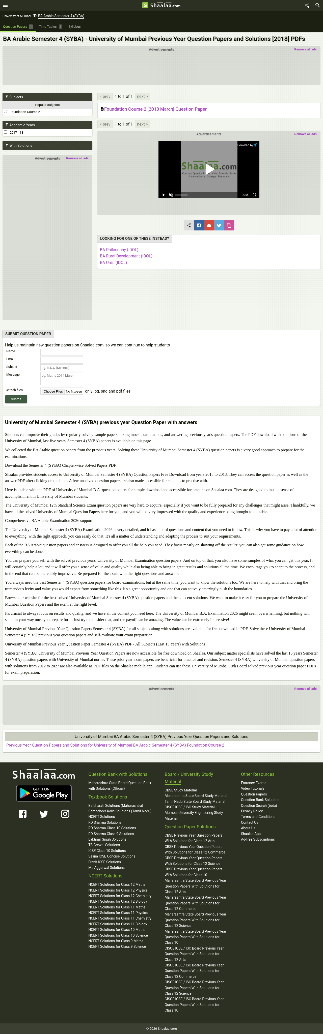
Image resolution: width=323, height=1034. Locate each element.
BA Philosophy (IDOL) (119, 249)
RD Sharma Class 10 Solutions (112, 828)
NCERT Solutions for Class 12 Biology (117, 901)
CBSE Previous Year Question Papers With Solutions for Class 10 (194, 872)
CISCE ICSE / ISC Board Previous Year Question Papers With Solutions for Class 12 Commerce (194, 971)
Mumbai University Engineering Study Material (194, 815)
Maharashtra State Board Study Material (196, 796)
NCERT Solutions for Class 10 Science (118, 935)
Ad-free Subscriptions (258, 839)
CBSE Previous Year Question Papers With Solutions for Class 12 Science (194, 861)
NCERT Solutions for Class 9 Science (117, 946)
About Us (248, 828)
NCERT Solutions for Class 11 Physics (118, 913)
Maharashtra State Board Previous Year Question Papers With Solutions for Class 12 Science (195, 920)
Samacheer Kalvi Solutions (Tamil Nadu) (119, 811)
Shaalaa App (251, 834)
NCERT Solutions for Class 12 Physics (118, 890)
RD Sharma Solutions (104, 822)
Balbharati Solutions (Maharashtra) (115, 806)
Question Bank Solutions (260, 800)
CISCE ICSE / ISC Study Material (190, 807)
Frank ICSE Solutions (104, 862)
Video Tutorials (252, 788)
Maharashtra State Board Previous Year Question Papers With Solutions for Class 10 (195, 937)
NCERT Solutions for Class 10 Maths (116, 930)
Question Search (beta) (259, 806)
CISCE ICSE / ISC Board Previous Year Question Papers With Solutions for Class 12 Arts (194, 954)
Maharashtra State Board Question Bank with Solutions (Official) (119, 785)
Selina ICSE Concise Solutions (111, 856)
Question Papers (254, 794)
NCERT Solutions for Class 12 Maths (116, 884)
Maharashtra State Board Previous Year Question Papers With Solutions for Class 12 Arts (195, 886)
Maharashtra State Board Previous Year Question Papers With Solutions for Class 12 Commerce (195, 903)
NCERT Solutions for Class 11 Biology (117, 924)
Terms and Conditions (258, 817)
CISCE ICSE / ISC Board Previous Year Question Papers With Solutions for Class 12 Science (194, 987)
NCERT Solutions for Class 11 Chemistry (119, 918)
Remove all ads (305, 49)
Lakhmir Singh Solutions (107, 839)
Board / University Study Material (189, 778)
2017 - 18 (13, 132)
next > (142, 96)
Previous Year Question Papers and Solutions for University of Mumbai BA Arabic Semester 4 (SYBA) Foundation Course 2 (115, 745)
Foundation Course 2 (22, 112)
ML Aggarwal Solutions (106, 868)
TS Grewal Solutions (104, 845)
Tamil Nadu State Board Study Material (195, 802)
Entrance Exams (253, 783)
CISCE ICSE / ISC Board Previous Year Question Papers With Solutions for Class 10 (194, 1004)
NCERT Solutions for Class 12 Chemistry (119, 896)
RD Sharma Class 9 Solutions (111, 834)
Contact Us (249, 822)
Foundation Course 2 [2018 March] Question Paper (153, 109)
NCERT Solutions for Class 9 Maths (115, 941)
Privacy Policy (252, 811)
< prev (105, 96)
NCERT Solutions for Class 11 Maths (116, 907)
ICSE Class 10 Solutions (107, 851)
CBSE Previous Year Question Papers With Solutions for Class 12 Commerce (195, 849)
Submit (16, 399)
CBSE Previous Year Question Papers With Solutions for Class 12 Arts (194, 838)
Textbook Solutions (107, 797)
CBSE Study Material (181, 790)
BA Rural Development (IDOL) (126, 256)
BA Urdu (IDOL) (113, 262)
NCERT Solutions (101, 817)
